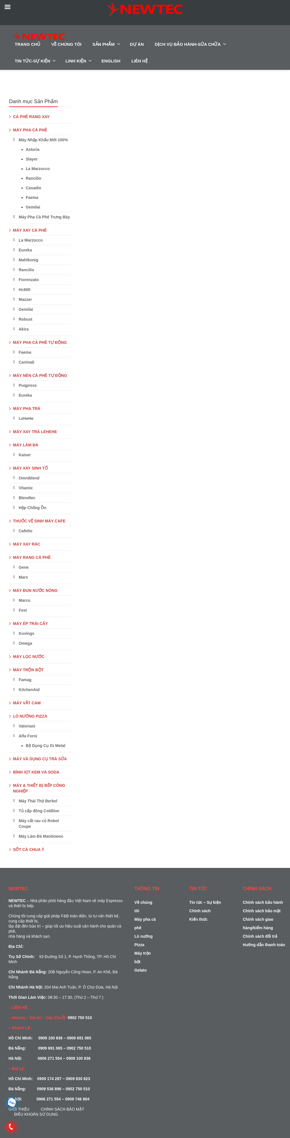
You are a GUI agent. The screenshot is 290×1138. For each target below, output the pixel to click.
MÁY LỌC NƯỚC (28, 656)
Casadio (33, 188)
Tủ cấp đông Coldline (39, 811)
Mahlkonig (28, 260)
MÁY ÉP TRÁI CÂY (30, 623)
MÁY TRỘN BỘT (28, 670)
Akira (24, 329)
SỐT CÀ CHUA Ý (28, 849)
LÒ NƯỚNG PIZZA (30, 716)
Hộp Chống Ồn (32, 507)
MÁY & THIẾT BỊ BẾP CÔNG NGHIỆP (39, 788)
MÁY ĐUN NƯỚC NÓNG (35, 590)
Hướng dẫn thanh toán (264, 944)
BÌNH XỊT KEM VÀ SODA (36, 772)
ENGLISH (110, 60)
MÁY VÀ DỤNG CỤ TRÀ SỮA (40, 759)
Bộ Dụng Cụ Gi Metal (45, 745)
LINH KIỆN (78, 60)
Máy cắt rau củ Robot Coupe (39, 823)
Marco (24, 600)
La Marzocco (38, 168)
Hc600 (24, 289)
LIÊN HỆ (139, 60)
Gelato (141, 970)
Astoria (32, 149)
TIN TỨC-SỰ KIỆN (35, 60)
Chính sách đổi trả (260, 936)
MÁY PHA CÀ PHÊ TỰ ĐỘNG (40, 342)
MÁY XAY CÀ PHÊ (30, 230)
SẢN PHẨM (106, 44)
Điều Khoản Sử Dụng (36, 1114)
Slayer (32, 159)
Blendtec (27, 498)
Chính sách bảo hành (263, 902)
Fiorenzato (29, 279)
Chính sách (199, 911)
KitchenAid (29, 689)
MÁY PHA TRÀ (26, 408)
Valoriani (27, 726)
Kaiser (25, 455)
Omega (25, 643)
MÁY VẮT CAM (26, 703)
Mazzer (25, 299)
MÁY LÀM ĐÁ (25, 445)
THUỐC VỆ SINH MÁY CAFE (39, 521)
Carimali (26, 362)
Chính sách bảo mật (62, 1109)
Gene (24, 567)
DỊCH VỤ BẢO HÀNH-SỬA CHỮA (191, 44)
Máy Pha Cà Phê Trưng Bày (44, 217)
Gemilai (33, 207)
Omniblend (29, 478)
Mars (23, 577)
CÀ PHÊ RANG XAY (31, 116)
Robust (25, 319)
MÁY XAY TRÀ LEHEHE (35, 431)
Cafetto (25, 531)
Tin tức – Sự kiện (205, 902)
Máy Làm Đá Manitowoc (41, 836)
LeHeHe (26, 418)
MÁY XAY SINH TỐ (30, 468)
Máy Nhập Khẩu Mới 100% (43, 140)
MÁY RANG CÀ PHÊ (32, 557)
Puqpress (28, 385)
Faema (32, 197)
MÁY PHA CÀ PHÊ (30, 130)
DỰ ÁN (137, 44)
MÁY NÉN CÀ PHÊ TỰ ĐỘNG (40, 375)
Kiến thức (198, 919)
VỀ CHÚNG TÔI (66, 44)
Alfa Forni (28, 736)
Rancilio (33, 178)
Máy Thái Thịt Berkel (38, 801)
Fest (23, 610)
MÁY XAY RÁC (26, 544)
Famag (25, 679)
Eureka (25, 250)
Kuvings (26, 633)
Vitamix (26, 488)
